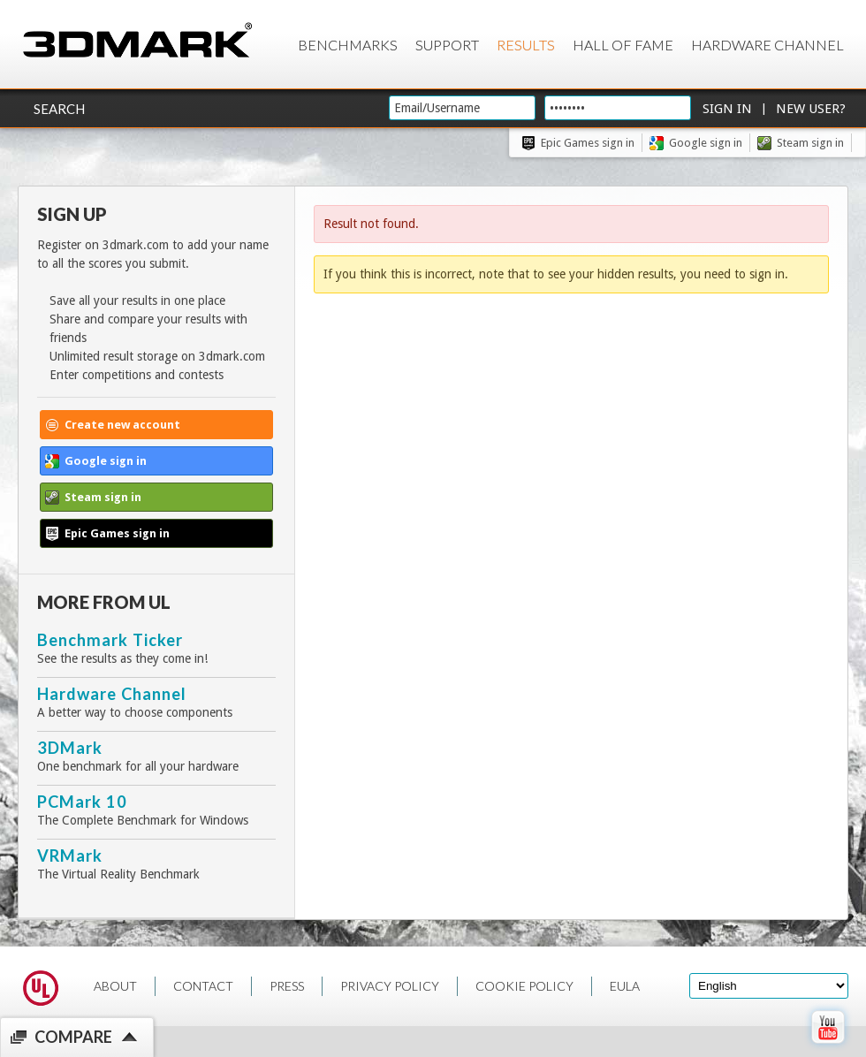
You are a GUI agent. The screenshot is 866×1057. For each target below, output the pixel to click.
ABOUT (115, 985)
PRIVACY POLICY (389, 985)
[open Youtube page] (827, 1047)
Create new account (122, 424)
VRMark (70, 855)
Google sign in (705, 142)
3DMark (70, 747)
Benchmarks (348, 44)
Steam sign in (810, 142)
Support (447, 44)
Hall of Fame (623, 44)
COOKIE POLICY (524, 985)
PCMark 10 (82, 801)
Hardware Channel (767, 44)
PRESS (287, 985)
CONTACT (203, 985)
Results (526, 44)
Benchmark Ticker (110, 640)
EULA (625, 985)
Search (59, 109)
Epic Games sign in (587, 142)
